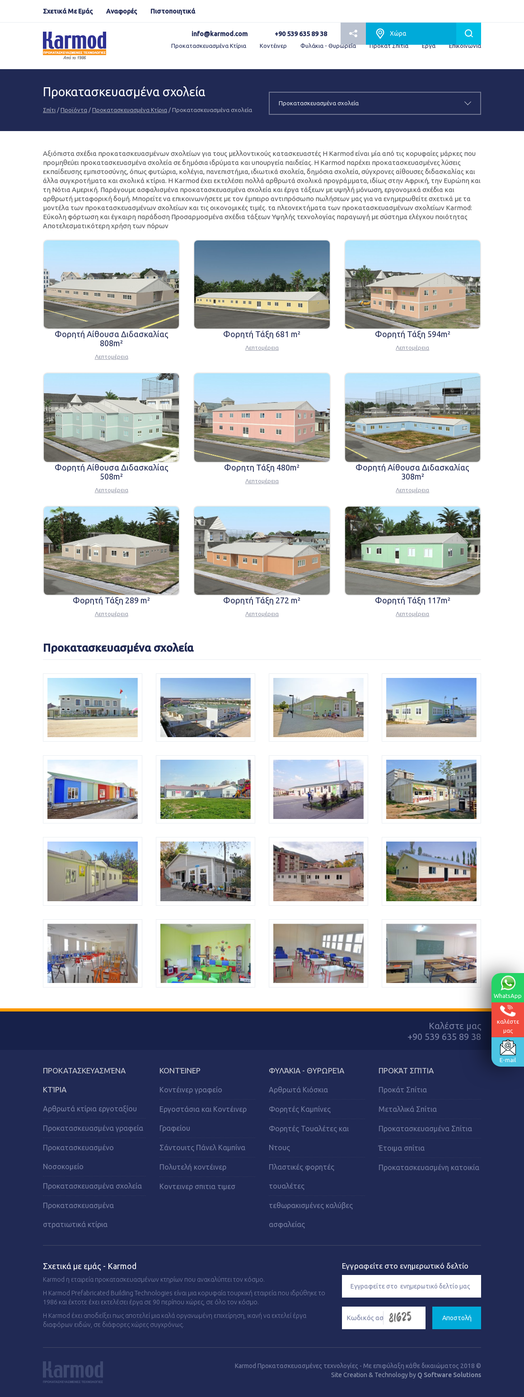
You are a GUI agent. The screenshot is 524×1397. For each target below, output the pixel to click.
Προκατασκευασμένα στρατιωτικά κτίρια (78, 1214)
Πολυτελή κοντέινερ (192, 1167)
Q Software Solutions (449, 1374)
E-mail (508, 1051)
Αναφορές (121, 11)
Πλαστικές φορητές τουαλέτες (301, 1176)
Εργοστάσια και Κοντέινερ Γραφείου (203, 1118)
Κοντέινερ (273, 45)
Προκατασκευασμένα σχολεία (92, 1186)
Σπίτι (49, 110)
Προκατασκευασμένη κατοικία (429, 1167)
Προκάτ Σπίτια (389, 45)
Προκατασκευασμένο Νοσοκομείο (78, 1157)
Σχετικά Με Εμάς (68, 11)
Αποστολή (457, 1318)
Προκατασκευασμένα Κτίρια (208, 45)
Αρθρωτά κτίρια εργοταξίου (90, 1109)
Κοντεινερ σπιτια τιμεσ (197, 1186)
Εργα (428, 45)
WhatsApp (508, 987)
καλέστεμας (508, 1019)
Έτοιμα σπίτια (402, 1148)
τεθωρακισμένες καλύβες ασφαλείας (311, 1214)
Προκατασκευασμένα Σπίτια (425, 1128)
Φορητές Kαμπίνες (300, 1109)
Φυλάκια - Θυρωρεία (328, 45)
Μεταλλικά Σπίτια (408, 1109)
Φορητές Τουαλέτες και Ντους (309, 1138)
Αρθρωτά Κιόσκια (298, 1090)
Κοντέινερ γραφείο (190, 1090)
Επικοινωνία (465, 45)
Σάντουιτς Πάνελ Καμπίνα (202, 1147)
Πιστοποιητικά (172, 11)
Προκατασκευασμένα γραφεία (93, 1128)
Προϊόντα (74, 110)
